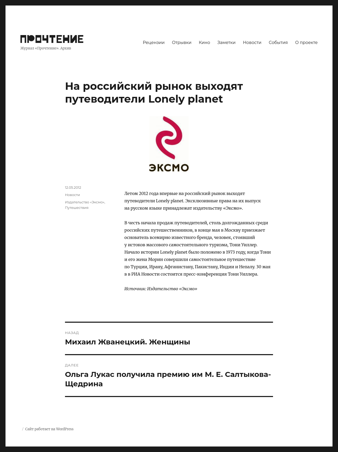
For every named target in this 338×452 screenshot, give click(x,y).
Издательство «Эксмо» (85, 202)
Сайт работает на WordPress (49, 429)
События (278, 42)
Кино (204, 42)
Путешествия (77, 207)
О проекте (306, 42)
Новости (252, 42)
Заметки (226, 42)
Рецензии (154, 42)
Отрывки (182, 42)
